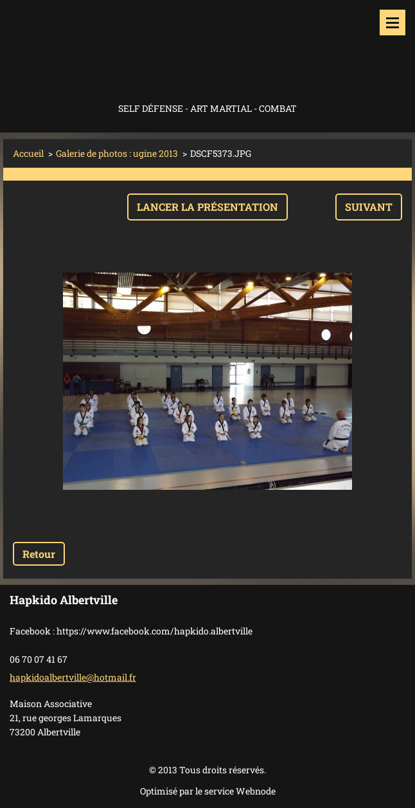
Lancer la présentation (207, 206)
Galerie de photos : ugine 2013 (117, 153)
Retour (38, 554)
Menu (392, 22)
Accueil (28, 153)
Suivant (369, 206)
